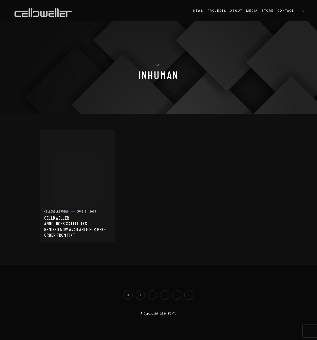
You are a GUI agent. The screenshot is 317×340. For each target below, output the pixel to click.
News (198, 10)
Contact (285, 10)
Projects (216, 10)
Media (252, 10)
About (236, 10)
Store (267, 10)
